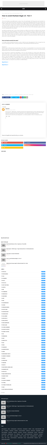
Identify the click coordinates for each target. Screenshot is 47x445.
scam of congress (24, 380)
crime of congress (24, 356)
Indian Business (24, 307)
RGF (24, 342)
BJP (24, 289)
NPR (24, 298)
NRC (24, 300)
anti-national (6, 94)
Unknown (7, 108)
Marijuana (24, 336)
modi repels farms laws (24, 367)
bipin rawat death (24, 353)
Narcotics (24, 340)
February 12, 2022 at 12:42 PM (10, 109)
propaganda (21, 94)
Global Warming (24, 327)
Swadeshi (24, 347)
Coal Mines (24, 316)
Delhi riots (24, 318)
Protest (24, 94)
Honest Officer (24, 331)
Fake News (24, 296)
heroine (24, 362)
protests (24, 371)
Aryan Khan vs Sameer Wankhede (12, 253)
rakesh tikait (24, 375)
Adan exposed (24, 311)
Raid (24, 344)
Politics (24, 282)
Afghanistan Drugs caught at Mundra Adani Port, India (17, 263)
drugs (24, 358)
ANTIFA (10, 94)
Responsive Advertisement (23, 3)
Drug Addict (24, 320)
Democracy (24, 293)
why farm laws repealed (24, 389)
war (24, 387)
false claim (24, 309)
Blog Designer (9, 443)
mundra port (24, 369)
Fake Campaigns (24, 322)
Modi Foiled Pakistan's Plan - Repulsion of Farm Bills (16, 243)
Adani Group (24, 313)
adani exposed (24, 349)
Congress (24, 278)
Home (3, 13)
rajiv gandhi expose (24, 373)
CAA (13, 94)
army (24, 351)
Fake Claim (24, 324)
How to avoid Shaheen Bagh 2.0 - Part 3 (13, 258)
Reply (6, 116)
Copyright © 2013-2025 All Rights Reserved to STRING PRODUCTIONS (35, 443)
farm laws (24, 360)
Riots (27, 94)
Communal (16, 94)
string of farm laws (24, 384)
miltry (24, 364)
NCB (24, 338)
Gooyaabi (19, 443)
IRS (24, 333)
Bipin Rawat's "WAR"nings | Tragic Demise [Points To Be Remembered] (19, 248)
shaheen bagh (7, 13)
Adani (24, 304)
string (24, 382)
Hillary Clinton (24, 329)
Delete (9, 116)
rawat (24, 378)
